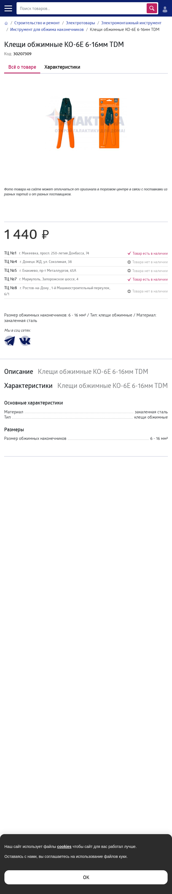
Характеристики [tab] (62, 66)
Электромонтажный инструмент (131, 23)
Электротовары (80, 23)
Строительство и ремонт (37, 23)
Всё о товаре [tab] (22, 66)
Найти (152, 8)
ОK (86, 877)
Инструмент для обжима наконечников (47, 29)
